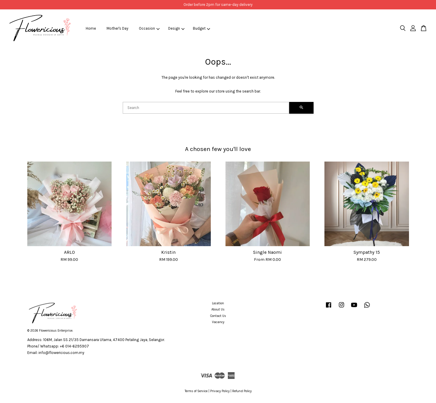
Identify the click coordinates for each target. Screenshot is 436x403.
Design (176, 28)
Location (218, 303)
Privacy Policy (220, 391)
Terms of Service (196, 391)
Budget (201, 28)
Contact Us (218, 316)
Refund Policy (242, 391)
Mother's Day (117, 28)
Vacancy (218, 322)
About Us (218, 309)
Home (91, 28)
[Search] (206, 108)
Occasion (149, 28)
